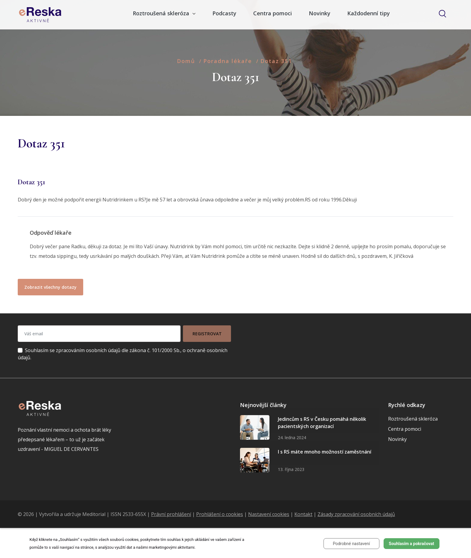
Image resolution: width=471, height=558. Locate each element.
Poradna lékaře (227, 61)
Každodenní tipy (368, 13)
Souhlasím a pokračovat (411, 543)
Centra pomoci (272, 13)
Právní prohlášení (171, 514)
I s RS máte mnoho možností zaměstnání (324, 451)
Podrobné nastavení (351, 543)
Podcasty (224, 13)
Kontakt (303, 514)
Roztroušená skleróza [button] (162, 13)
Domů (186, 61)
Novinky (319, 13)
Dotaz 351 (276, 61)
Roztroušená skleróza (413, 418)
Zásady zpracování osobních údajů (356, 514)
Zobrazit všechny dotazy (50, 287)
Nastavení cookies (268, 514)
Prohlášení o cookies (219, 514)
